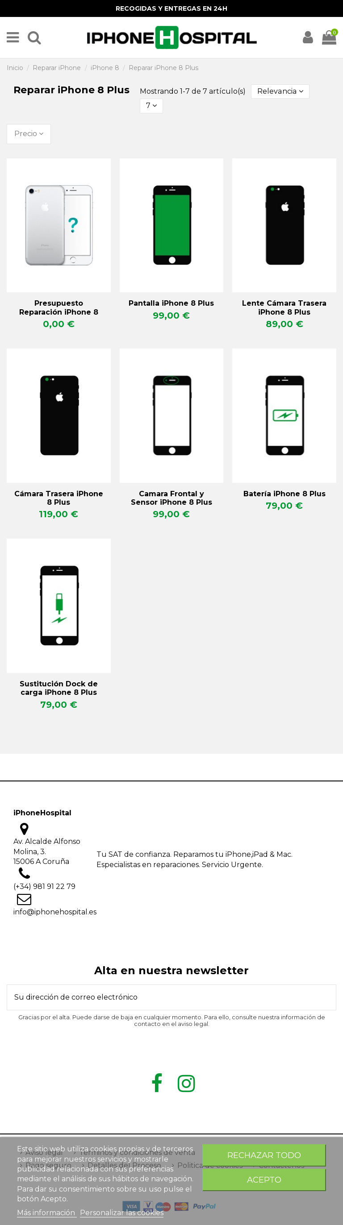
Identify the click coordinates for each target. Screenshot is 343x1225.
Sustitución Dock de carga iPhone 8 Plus (59, 688)
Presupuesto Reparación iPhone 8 (58, 307)
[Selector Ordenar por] (280, 91)
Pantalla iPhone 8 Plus (171, 303)
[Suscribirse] (325, 997)
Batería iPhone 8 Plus (284, 494)
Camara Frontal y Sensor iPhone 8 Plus (171, 498)
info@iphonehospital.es (54, 912)
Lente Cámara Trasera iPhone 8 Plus (284, 307)
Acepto (264, 1180)
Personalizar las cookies (121, 1212)
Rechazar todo (264, 1155)
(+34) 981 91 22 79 (44, 886)
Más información (47, 1212)
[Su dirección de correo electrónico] (160, 997)
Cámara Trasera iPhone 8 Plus (58, 498)
